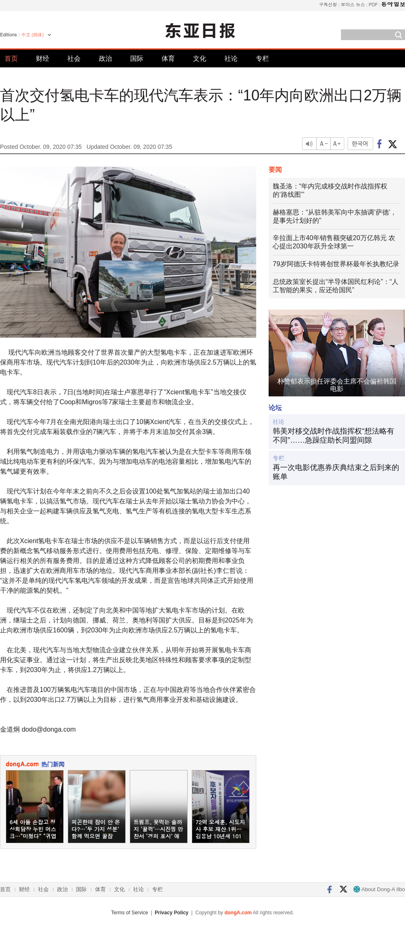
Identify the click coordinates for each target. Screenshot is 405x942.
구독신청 (328, 4)
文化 (199, 58)
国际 (136, 58)
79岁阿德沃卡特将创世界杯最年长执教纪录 (336, 263)
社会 (74, 58)
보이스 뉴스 (353, 4)
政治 (105, 58)
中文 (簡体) (32, 34)
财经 (42, 58)
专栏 (262, 58)
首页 (11, 58)
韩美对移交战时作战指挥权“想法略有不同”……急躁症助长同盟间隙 (333, 435)
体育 (168, 58)
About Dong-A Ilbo (379, 889)
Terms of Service (129, 913)
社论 (231, 58)
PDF (373, 4)
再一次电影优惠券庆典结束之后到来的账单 (336, 472)
